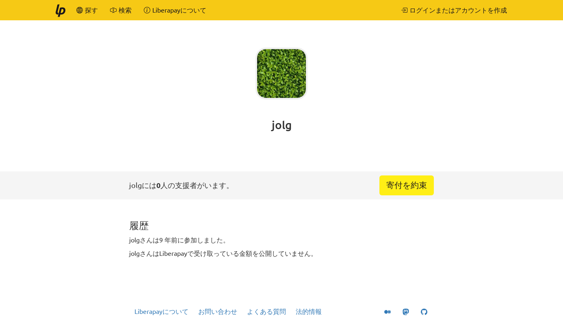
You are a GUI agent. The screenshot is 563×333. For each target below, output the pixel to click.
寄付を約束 (406, 185)
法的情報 (309, 311)
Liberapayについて (161, 311)
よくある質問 (266, 311)
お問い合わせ (217, 311)
